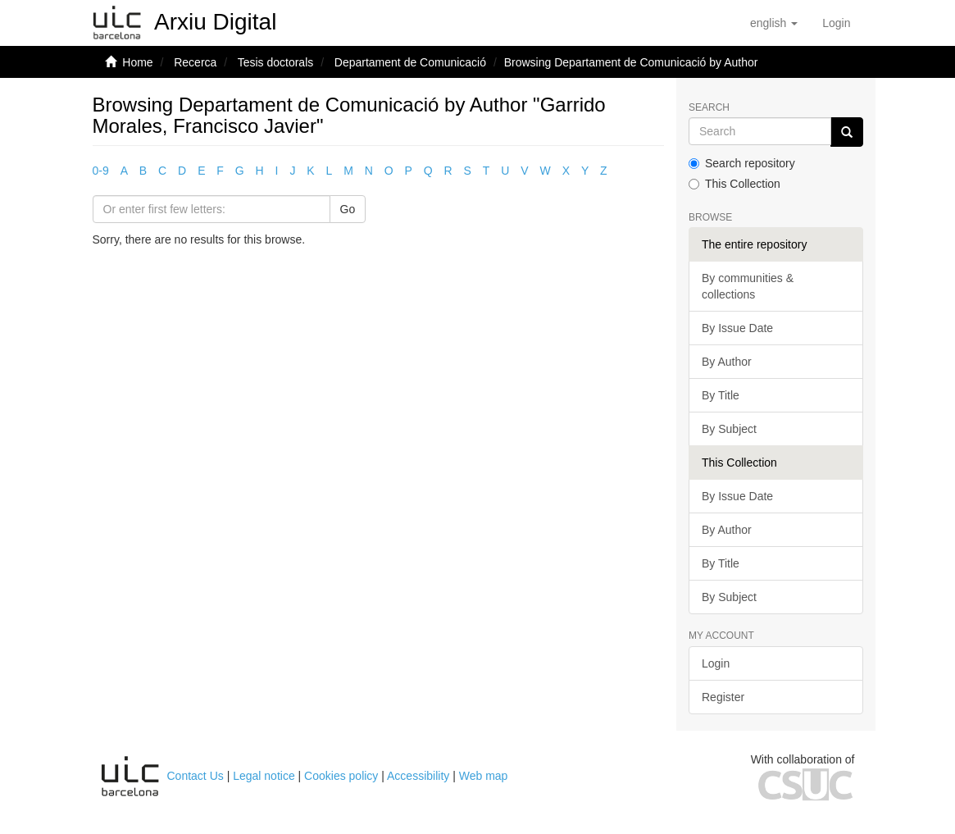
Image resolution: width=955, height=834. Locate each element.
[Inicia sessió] (836, 23)
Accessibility (418, 775)
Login (716, 663)
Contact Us (195, 775)
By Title (720, 395)
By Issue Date (737, 328)
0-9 (101, 170)
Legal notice (264, 775)
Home (137, 62)
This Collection (734, 183)
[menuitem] (836, 23)
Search (709, 108)
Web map (483, 775)
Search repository (742, 163)
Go (348, 209)
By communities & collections (748, 286)
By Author (727, 361)
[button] (774, 23)
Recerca (195, 62)
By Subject (729, 428)
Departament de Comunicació (410, 62)
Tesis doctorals (276, 62)
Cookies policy (341, 775)
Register (723, 697)
